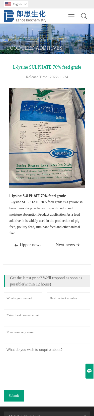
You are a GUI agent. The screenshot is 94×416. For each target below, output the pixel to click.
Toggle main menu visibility (71, 13)
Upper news (27, 245)
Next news (67, 244)
